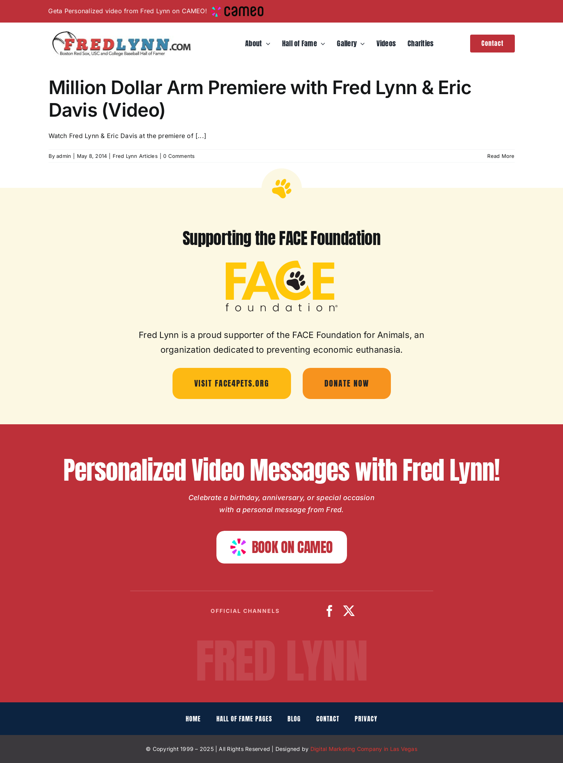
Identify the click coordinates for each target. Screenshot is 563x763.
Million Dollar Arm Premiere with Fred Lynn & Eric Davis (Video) (260, 98)
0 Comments (179, 156)
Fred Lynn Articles (135, 156)
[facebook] (329, 611)
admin (63, 156)
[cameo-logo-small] (237, 9)
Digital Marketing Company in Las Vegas (363, 749)
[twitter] (349, 611)
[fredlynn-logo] (119, 34)
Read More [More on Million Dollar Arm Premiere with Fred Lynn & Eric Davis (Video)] (500, 156)
